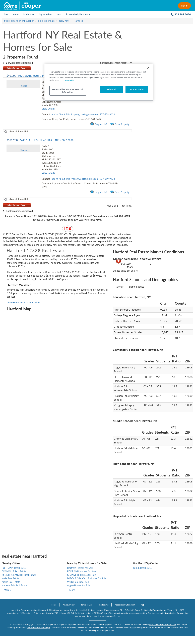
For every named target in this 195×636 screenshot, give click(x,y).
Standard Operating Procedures (111, 244)
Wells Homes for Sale (78, 581)
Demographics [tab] (136, 286)
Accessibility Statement (125, 604)
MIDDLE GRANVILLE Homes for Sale (86, 578)
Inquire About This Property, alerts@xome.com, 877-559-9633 (83, 114)
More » (7, 589)
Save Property (119, 124)
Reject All (111, 89)
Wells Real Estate (10, 578)
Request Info (99, 124)
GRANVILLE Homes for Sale (81, 574)
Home (53, 604)
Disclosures (103, 604)
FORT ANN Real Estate (14, 567)
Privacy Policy (68, 604)
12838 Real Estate (142, 567)
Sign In (184, 5)
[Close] (148, 67)
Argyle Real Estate (11, 581)
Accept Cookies (137, 89)
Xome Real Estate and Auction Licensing (28, 610)
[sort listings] (123, 63)
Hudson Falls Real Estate (14, 585)
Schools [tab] (119, 286)
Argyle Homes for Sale (78, 585)
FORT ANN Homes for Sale (81, 571)
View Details (48, 108)
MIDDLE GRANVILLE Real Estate (19, 574)
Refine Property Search (17, 68)
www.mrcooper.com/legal (38, 627)
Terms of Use (86, 604)
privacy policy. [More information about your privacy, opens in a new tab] (69, 80)
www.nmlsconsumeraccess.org (162, 624)
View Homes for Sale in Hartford (23, 302)
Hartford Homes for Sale (80, 567)
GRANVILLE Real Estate (14, 571)
